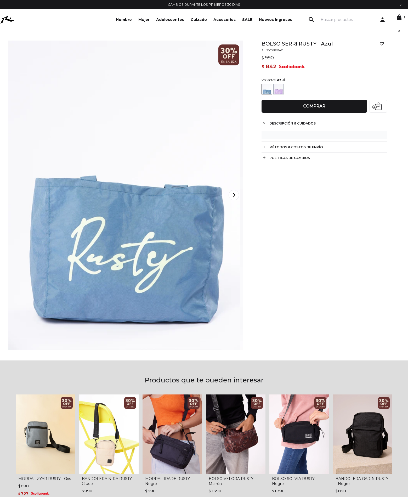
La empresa (36, 425)
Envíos (120, 448)
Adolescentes (170, 19)
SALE (247, 19)
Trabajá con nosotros (43, 440)
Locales (32, 448)
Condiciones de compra (135, 433)
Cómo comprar (128, 440)
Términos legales (129, 425)
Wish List (211, 448)
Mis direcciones (217, 440)
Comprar (312, 107)
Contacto (34, 433)
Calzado (199, 19)
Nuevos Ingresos (275, 19)
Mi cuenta (212, 425)
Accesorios (224, 19)
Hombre (124, 19)
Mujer (144, 19)
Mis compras (214, 433)
